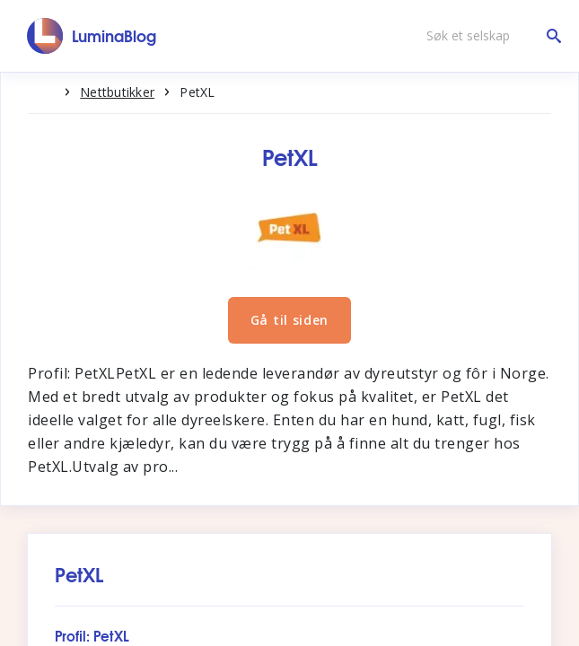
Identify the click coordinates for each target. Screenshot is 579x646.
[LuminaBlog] (92, 36)
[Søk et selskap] (489, 36)
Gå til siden (289, 319)
